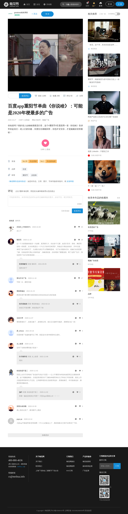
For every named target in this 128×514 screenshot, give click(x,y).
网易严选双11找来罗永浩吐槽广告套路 (103, 117)
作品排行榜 (73, 4)
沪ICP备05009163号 (57, 510)
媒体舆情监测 (87, 466)
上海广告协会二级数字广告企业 (47, 471)
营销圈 (48, 4)
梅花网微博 (70, 466)
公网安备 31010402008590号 (75, 510)
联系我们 (39, 466)
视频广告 (45, 120)
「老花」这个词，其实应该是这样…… (27, 73)
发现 (37, 4)
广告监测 (86, 471)
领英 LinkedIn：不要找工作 (98, 151)
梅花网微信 (70, 461)
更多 (118, 198)
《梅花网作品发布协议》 (17, 181)
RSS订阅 (69, 471)
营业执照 (88, 510)
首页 (27, 4)
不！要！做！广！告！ (96, 186)
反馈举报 (70, 181)
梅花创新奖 (87, 461)
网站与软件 (36, 120)
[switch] (117, 14)
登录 (21, 191)
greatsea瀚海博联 (21, 13)
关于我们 (39, 461)
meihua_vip (20, 466)
